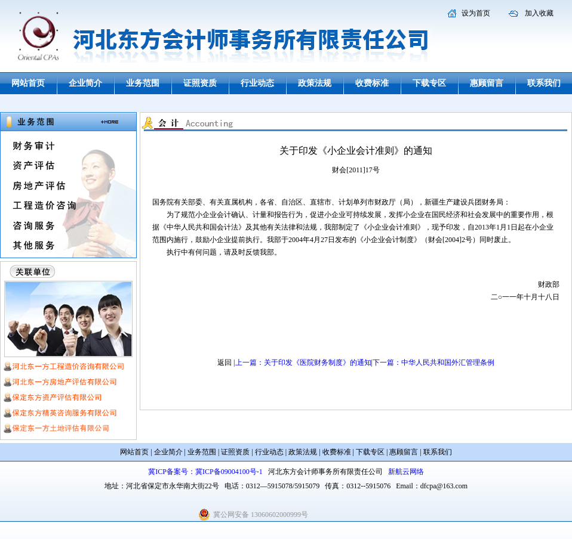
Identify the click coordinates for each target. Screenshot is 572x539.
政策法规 (314, 83)
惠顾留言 (486, 83)
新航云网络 (406, 471)
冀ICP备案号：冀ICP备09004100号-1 (205, 471)
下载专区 (429, 83)
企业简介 (85, 83)
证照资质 (200, 83)
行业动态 (257, 83)
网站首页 (28, 83)
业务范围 (142, 83)
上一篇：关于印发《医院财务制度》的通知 (303, 362)
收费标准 (372, 83)
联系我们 (544, 83)
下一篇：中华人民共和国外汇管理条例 (433, 362)
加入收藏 (539, 13)
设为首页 (476, 13)
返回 (224, 362)
